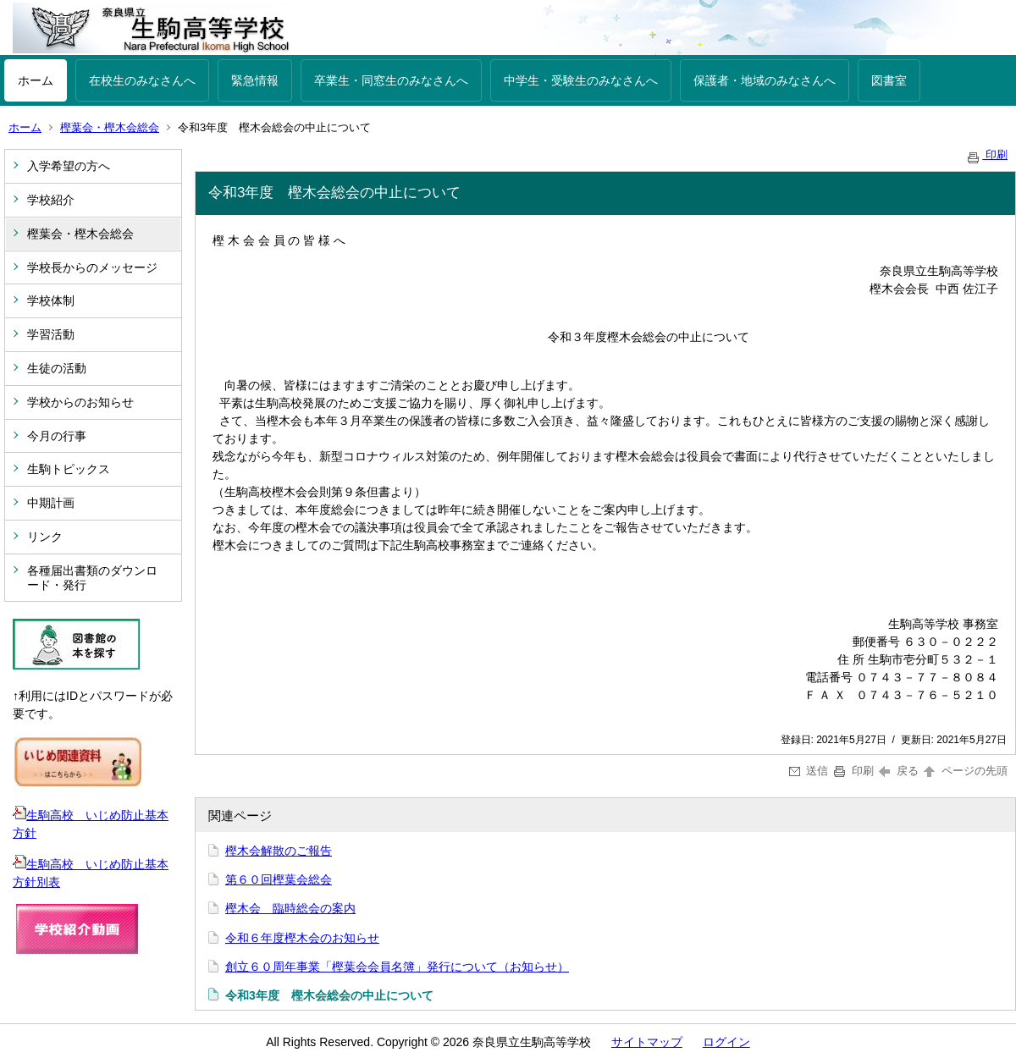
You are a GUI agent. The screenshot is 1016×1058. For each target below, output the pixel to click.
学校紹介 (51, 200)
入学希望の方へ (68, 166)
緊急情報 (255, 80)
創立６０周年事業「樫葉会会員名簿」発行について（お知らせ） (397, 966)
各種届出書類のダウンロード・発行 (92, 578)
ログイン (726, 1042)
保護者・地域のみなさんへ (764, 80)
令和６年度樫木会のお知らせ (302, 938)
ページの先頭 (964, 770)
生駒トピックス (68, 469)
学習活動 (51, 334)
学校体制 (51, 300)
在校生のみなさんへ (142, 80)
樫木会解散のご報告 (278, 850)
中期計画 (51, 503)
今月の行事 (56, 436)
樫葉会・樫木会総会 (109, 127)
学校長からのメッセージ (92, 267)
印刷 (986, 154)
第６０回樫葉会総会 (278, 879)
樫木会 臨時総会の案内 (290, 908)
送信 (809, 770)
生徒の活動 (56, 368)
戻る (898, 770)
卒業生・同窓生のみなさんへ (391, 80)
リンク (45, 536)
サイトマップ (646, 1042)
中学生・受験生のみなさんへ (581, 80)
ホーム (35, 80)
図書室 (889, 80)
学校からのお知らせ (80, 402)
